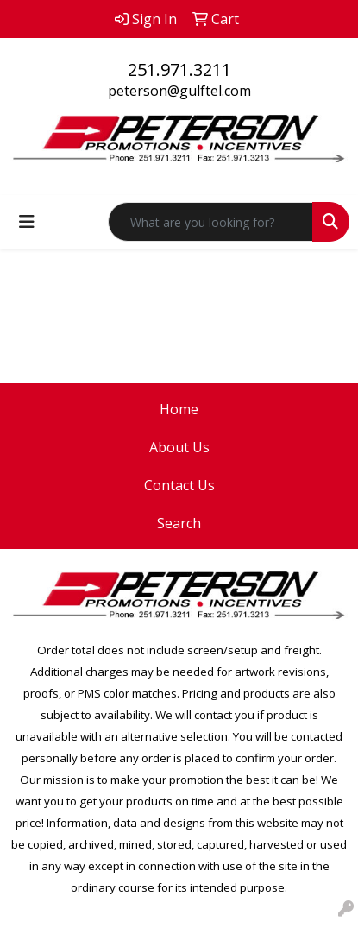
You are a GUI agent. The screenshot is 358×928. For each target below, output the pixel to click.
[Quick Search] (210, 222)
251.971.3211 (179, 69)
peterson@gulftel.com (179, 90)
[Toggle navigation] (27, 222)
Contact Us (179, 485)
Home (179, 409)
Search (179, 523)
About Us (179, 447)
